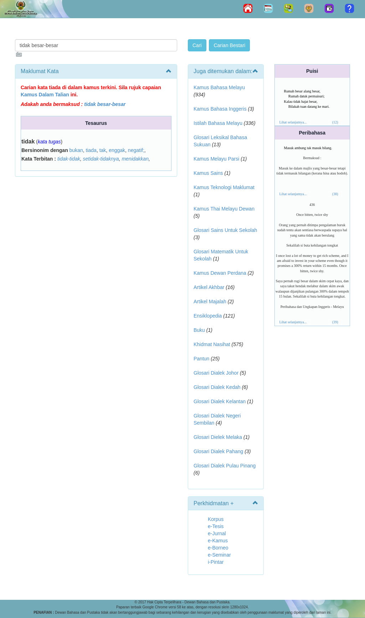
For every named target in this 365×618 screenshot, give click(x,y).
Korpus (215, 519)
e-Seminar (219, 555)
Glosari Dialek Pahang (218, 451)
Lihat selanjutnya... (293, 122)
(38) (335, 194)
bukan (76, 150)
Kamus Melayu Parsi (216, 159)
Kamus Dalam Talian (45, 94)
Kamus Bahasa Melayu (219, 87)
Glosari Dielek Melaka (218, 437)
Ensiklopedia (208, 316)
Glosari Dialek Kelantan (220, 401)
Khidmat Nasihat (212, 344)
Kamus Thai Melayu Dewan (224, 209)
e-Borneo (218, 548)
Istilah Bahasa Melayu (218, 123)
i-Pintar (215, 562)
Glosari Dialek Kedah (217, 387)
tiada (91, 150)
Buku (199, 330)
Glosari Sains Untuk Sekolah (225, 230)
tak (102, 150)
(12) (335, 122)
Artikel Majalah (210, 301)
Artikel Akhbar (209, 287)
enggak (117, 150)
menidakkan (135, 159)
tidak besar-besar (104, 104)
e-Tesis (215, 526)
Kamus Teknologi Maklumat (224, 187)
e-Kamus (218, 540)
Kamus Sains (208, 173)
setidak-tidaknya (101, 159)
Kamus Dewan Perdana (220, 273)
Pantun (201, 358)
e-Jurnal (217, 533)
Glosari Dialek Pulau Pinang (225, 465)
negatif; (136, 150)
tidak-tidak (68, 159)
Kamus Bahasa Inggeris (220, 109)
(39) (335, 322)
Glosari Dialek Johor (216, 373)
